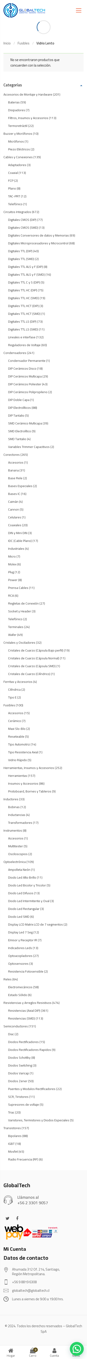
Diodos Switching (20, 1065)
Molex (12, 564)
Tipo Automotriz (19, 744)
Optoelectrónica (14, 862)
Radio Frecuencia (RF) (23, 1159)
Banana (13, 470)
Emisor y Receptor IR (22, 940)
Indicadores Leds (20, 948)
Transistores (12, 1128)
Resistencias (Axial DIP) (24, 1011)
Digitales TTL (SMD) (21, 259)
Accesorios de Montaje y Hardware (27, 94)
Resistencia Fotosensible (25, 971)
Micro (12, 556)
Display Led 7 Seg (20, 932)
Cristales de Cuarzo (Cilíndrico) (29, 674)
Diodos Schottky (19, 1058)
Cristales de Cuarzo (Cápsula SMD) (32, 666)
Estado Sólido (17, 995)
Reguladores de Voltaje (24, 345)
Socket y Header (19, 611)
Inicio (7, 43)
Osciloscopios (18, 854)
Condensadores (14, 353)
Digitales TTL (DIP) (20, 251)
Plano (12, 188)
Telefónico (15, 204)
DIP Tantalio (16, 415)
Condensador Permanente (26, 361)
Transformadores (20, 823)
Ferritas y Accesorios (17, 682)
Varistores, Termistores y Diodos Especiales (38, 1120)
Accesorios (15, 462)
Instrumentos (12, 830)
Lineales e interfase (21, 337)
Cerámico (14, 721)
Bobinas (14, 807)
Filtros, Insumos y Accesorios (28, 118)
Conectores (11, 455)
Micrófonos (16, 141)
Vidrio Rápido (17, 760)
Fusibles (23, 43)
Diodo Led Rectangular (23, 909)
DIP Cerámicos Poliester (24, 384)
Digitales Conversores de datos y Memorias (38, 235)
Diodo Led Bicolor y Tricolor (27, 885)
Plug (11, 572)
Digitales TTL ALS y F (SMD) (26, 275)
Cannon (13, 509)
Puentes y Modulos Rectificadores (31, 1089)
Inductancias (16, 815)
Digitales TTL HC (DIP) (22, 290)
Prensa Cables (18, 588)
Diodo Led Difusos (20, 893)
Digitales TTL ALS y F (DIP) (25, 267)
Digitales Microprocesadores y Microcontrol (38, 243)
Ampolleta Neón (19, 870)
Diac (11, 1034)
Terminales (15, 627)
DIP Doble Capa (18, 400)
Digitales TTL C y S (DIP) (24, 282)
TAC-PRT (14, 196)
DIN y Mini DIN (17, 533)
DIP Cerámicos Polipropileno (28, 392)
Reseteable (16, 736)
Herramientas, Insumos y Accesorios (28, 768)
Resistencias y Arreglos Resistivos (27, 1003)
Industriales (16, 549)
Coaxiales (14, 525)
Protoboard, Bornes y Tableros (29, 791)
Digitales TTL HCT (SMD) (24, 314)
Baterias (14, 102)
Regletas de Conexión (23, 603)
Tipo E (12, 697)
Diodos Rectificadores (23, 1042)
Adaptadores (17, 165)
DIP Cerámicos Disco (22, 368)
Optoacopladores (20, 956)
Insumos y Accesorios (23, 783)
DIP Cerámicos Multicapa (25, 376)
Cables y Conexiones (18, 157)
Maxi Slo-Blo (17, 729)
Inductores (10, 799)
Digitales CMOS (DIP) (22, 220)
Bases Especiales (20, 486)
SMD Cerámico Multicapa (25, 423)
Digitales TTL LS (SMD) (23, 329)
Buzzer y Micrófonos (17, 134)
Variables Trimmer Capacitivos (29, 447)
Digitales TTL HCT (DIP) (23, 306)
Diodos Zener (17, 1081)
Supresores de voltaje (23, 1105)
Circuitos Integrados (17, 212)
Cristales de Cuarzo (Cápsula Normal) (33, 658)
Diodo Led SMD (18, 917)
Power (12, 580)
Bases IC (14, 494)
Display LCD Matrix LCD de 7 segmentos (35, 924)
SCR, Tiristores (18, 1097)
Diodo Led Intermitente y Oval (28, 901)
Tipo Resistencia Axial (23, 752)
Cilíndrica (14, 690)
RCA (11, 596)
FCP (10, 181)
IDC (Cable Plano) (20, 541)
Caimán (13, 502)
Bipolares (15, 1136)
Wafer (12, 635)
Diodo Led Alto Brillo (22, 877)
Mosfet (13, 1151)
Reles (7, 979)
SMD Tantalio (17, 439)
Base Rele (15, 478)
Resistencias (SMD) (21, 1018)
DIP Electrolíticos (19, 408)
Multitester (15, 846)
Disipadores (16, 110)
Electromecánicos (20, 987)
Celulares (14, 517)
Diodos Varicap (18, 1073)
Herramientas (17, 776)
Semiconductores (15, 1026)
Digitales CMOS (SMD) (23, 228)
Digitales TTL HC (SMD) (23, 298)
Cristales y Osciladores (19, 643)
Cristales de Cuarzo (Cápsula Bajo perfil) (35, 650)
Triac (11, 1112)
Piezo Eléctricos (19, 149)
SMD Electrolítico (19, 431)
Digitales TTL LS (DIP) (22, 321)
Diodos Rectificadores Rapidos (29, 1050)
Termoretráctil (17, 126)
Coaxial (13, 173)
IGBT (11, 1144)
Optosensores (18, 964)
